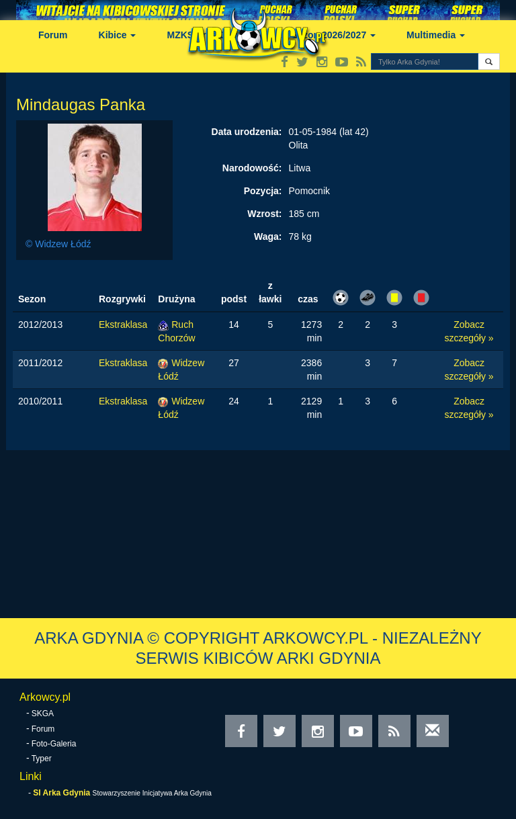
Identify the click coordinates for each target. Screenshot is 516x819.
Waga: (268, 236)
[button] (489, 61)
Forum (53, 35)
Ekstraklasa (123, 324)
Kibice (117, 35)
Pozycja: (263, 190)
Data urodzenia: (247, 131)
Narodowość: (252, 168)
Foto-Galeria (54, 743)
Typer (42, 758)
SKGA (43, 713)
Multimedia (435, 35)
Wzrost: (264, 213)
